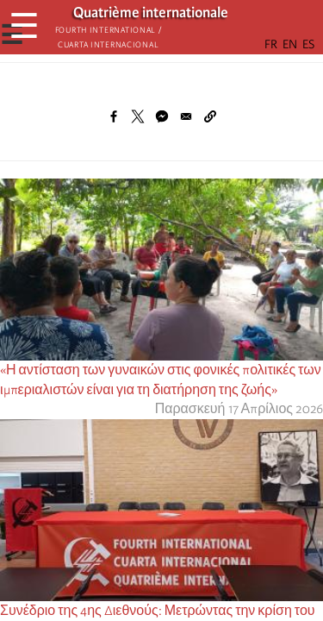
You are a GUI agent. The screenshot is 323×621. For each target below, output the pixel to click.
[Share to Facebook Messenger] (162, 116)
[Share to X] (137, 116)
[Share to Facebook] (113, 116)
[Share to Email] (186, 116)
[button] (210, 116)
